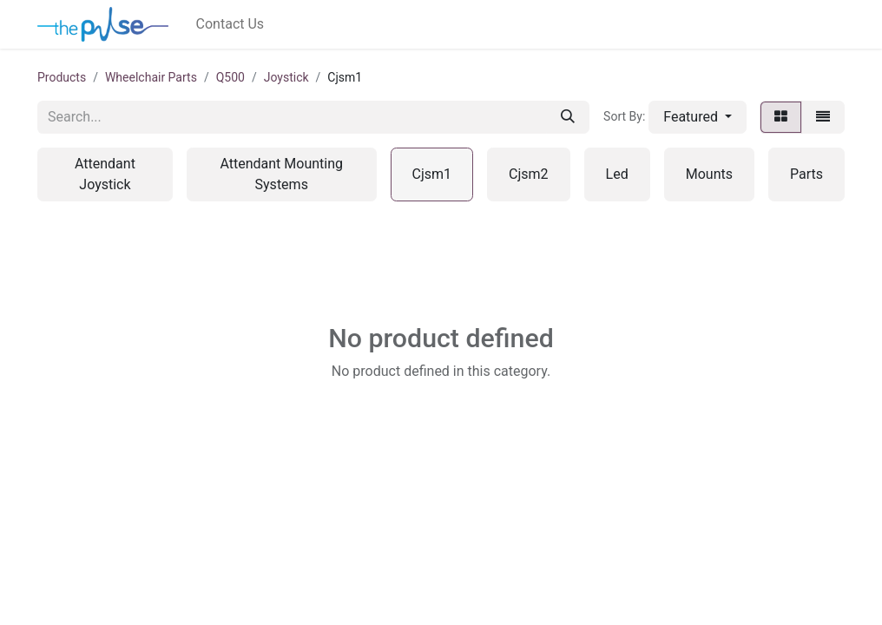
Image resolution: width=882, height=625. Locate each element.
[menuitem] (230, 24)
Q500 (230, 77)
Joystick (286, 77)
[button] (697, 117)
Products (61, 77)
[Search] (567, 117)
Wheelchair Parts (151, 77)
